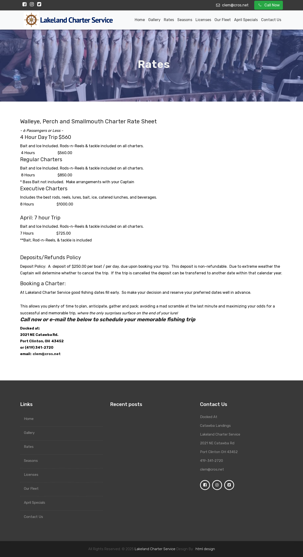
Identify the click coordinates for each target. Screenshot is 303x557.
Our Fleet (222, 20)
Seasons (184, 20)
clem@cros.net (47, 354)
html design (205, 549)
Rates (169, 20)
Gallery (154, 20)
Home (140, 20)
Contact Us (271, 20)
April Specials (246, 20)
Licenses (203, 20)
